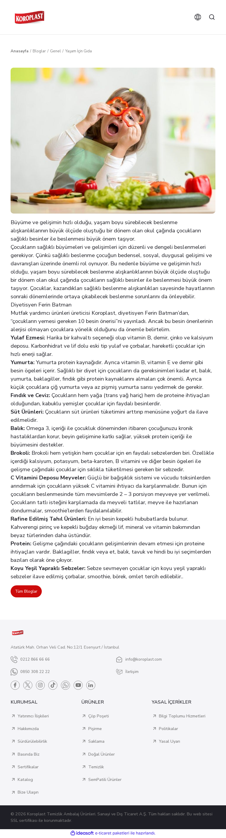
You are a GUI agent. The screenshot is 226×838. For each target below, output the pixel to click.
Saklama (96, 742)
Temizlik (96, 767)
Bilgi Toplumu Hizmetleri (182, 716)
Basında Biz (28, 755)
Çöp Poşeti (98, 716)
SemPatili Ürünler (105, 780)
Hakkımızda (28, 729)
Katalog (25, 780)
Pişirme (95, 729)
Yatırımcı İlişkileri (33, 716)
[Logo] (29, 17)
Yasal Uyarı (169, 742)
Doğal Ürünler (101, 755)
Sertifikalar (28, 767)
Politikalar (168, 729)
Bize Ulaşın (28, 793)
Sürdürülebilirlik (32, 742)
